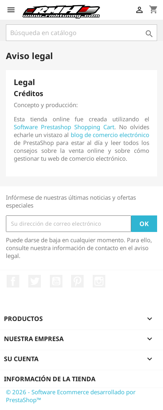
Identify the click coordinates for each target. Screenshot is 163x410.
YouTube (56, 281)
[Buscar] (81, 32)
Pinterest (77, 281)
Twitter (34, 281)
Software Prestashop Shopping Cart (64, 127)
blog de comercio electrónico (110, 135)
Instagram (99, 281)
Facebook (13, 281)
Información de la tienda (49, 379)
